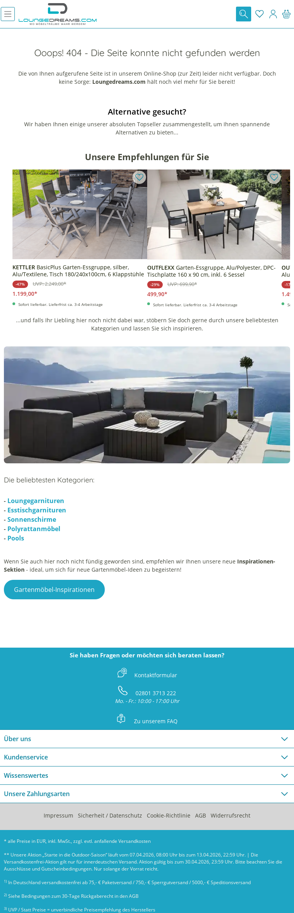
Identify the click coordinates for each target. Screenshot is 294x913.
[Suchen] (243, 14)
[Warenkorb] (286, 14)
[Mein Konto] (273, 14)
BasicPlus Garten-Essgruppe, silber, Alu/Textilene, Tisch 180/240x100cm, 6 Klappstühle (78, 271)
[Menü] (8, 14)
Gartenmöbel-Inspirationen (54, 589)
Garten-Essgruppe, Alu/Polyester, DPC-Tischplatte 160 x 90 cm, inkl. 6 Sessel (211, 271)
